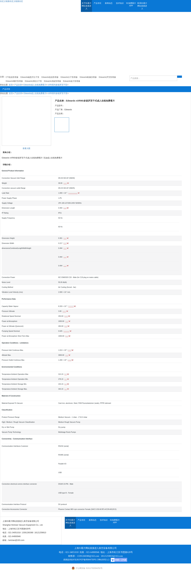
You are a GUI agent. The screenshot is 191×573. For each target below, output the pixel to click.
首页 (11, 85)
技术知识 (120, 3)
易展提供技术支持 (71, 560)
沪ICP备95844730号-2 (88, 560)
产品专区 (97, 3)
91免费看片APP (131, 4)
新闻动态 (109, 3)
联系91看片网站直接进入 (142, 6)
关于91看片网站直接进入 (86, 6)
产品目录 (18, 85)
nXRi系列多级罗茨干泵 (57, 85)
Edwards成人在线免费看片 (34, 85)
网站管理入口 (104, 560)
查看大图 (26, 148)
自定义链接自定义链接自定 (11, 1)
